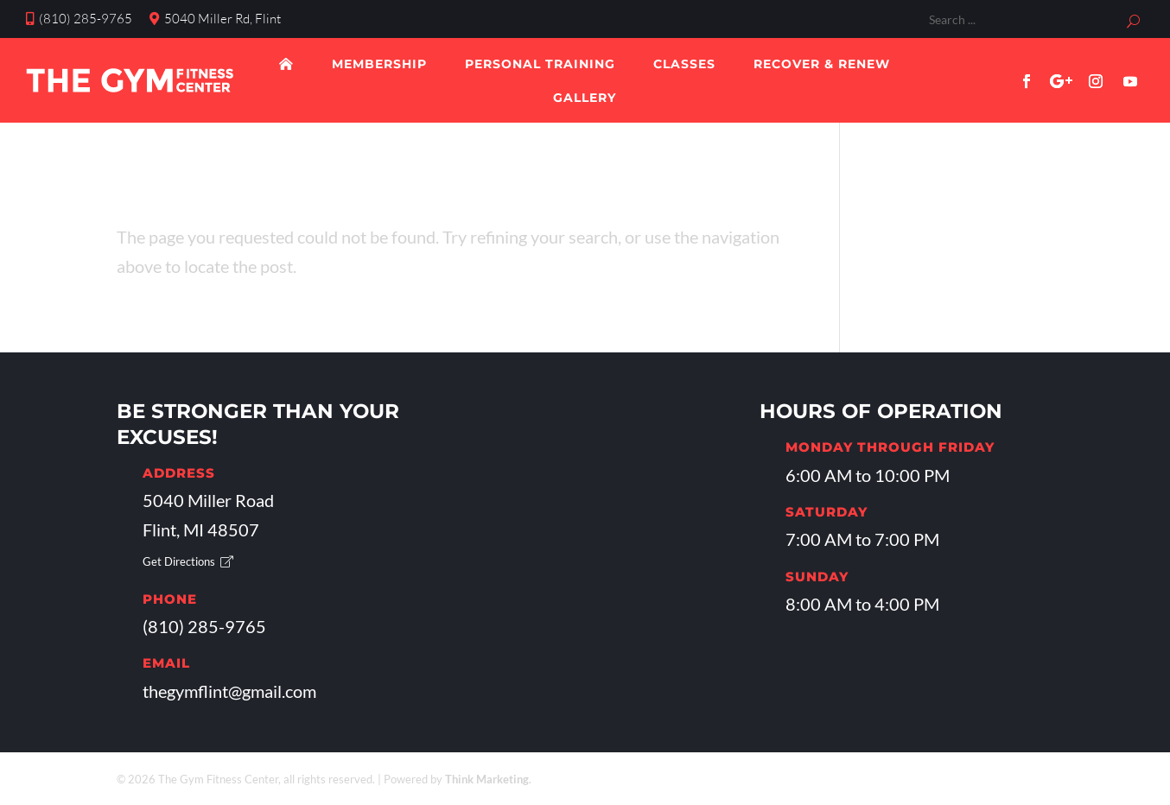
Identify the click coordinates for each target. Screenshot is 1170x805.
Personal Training (540, 64)
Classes (684, 64)
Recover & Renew (822, 64)
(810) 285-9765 (79, 18)
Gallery (584, 98)
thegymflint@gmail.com (229, 691)
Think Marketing (487, 779)
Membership (379, 64)
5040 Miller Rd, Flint (215, 18)
